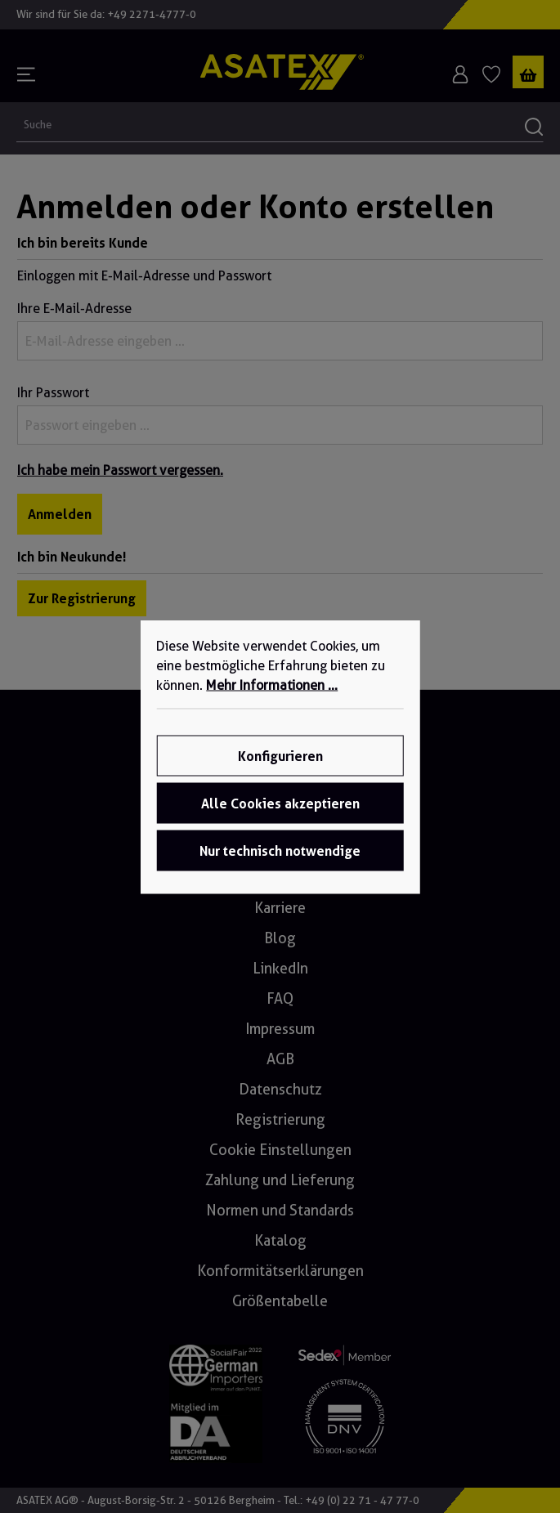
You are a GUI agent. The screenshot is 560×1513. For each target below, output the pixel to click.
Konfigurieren (280, 755)
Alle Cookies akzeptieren (280, 803)
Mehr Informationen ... (272, 684)
